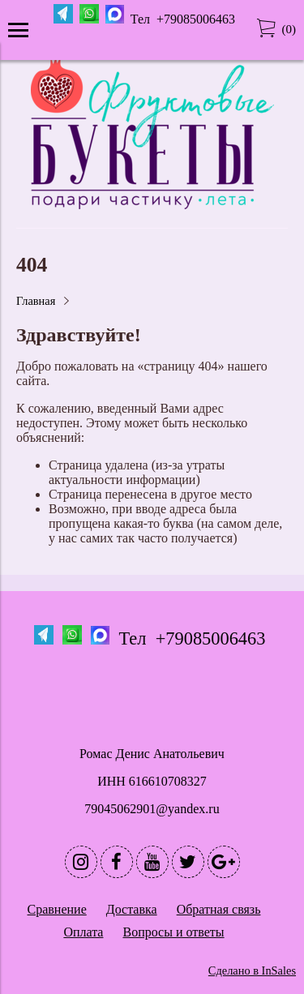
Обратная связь (219, 909)
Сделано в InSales (252, 970)
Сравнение (57, 909)
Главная (35, 300)
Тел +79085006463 (184, 19)
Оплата (83, 932)
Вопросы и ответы (173, 932)
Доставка (131, 909)
